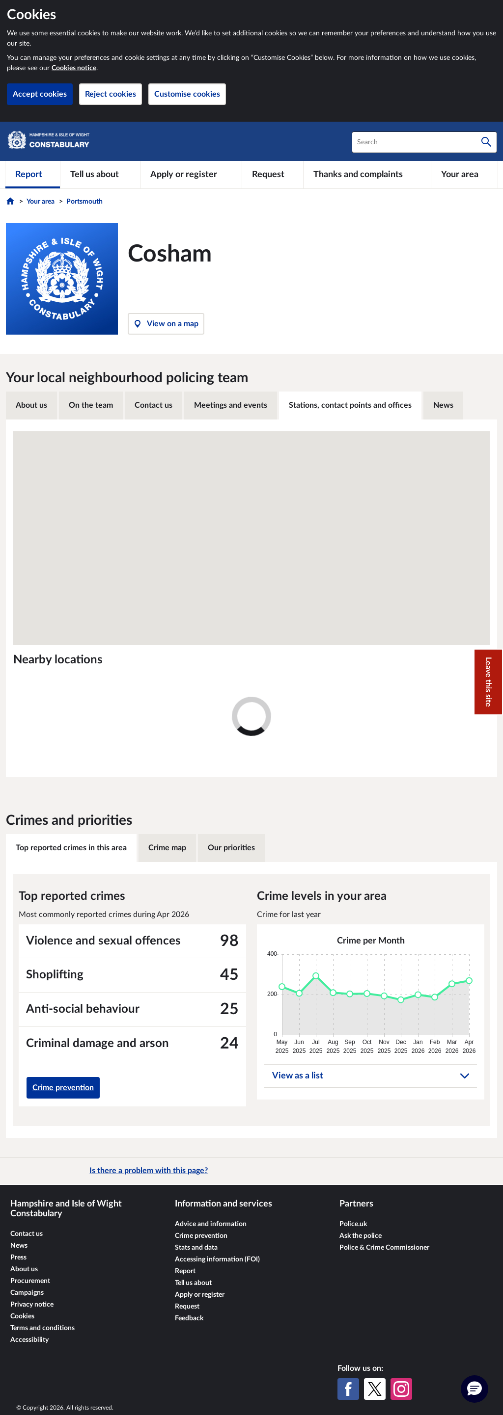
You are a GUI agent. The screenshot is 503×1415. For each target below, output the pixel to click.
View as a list (370, 1076)
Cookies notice (74, 68)
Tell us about (193, 1283)
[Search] (486, 142)
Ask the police (360, 1235)
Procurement (30, 1281)
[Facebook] (348, 1389)
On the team (91, 405)
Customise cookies (187, 94)
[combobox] (424, 142)
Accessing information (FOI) (217, 1259)
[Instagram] (401, 1389)
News (443, 405)
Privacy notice (32, 1304)
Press (18, 1257)
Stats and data (196, 1247)
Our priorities (231, 848)
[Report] (32, 174)
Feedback (189, 1318)
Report (185, 1271)
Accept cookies (40, 94)
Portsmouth (84, 201)
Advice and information (211, 1224)
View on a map (166, 324)
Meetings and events (230, 405)
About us (31, 405)
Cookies (22, 1316)
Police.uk (353, 1224)
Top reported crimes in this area (71, 848)
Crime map (167, 848)
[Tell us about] (100, 174)
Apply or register (199, 1294)
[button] (474, 1389)
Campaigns (27, 1292)
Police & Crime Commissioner (384, 1247)
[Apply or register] (190, 174)
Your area (41, 201)
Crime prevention (63, 1088)
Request (187, 1306)
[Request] (272, 174)
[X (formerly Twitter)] (375, 1389)
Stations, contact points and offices (350, 405)
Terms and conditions (42, 1328)
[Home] (11, 203)
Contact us (153, 405)
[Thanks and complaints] (367, 174)
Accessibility (29, 1339)
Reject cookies (110, 94)
